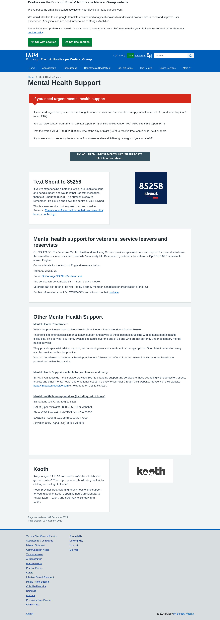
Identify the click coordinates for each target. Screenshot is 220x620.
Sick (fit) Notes (125, 68)
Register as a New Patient (97, 68)
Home (32, 68)
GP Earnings (32, 604)
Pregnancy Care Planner (38, 600)
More (187, 68)
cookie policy (35, 32)
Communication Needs (37, 550)
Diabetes (30, 595)
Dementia (31, 591)
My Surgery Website (183, 614)
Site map (73, 550)
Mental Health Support (37, 582)
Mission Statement (35, 545)
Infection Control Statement (40, 577)
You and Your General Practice (41, 536)
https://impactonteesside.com (51, 385)
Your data (74, 545)
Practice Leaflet (34, 563)
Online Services (168, 68)
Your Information (34, 554)
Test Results (146, 68)
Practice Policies (34, 568)
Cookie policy (76, 541)
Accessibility (75, 536)
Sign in (29, 614)
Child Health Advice (36, 586)
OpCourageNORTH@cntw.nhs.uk (62, 276)
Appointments (49, 68)
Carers (29, 572)
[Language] (143, 55)
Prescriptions (70, 68)
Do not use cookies (77, 42)
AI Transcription (34, 559)
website (114, 292)
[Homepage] (69, 57)
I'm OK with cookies (43, 42)
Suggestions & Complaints (39, 541)
